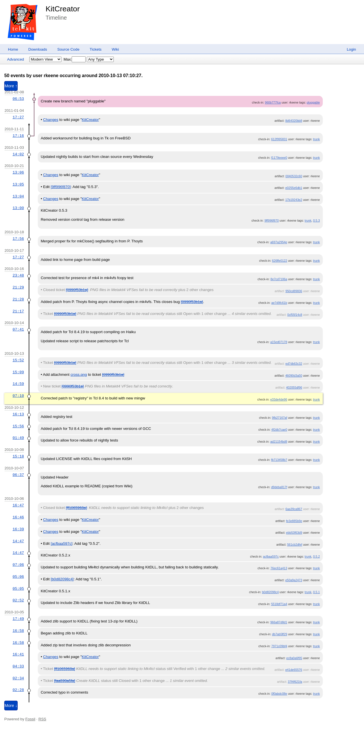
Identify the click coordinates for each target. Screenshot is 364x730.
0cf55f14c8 (294, 314)
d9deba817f (279, 487)
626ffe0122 (279, 260)
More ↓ (11, 705)
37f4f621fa (295, 681)
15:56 (18, 426)
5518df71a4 (279, 604)
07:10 (18, 395)
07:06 (18, 564)
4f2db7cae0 (279, 429)
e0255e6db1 (293, 187)
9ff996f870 (271, 220)
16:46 (18, 517)
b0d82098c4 (270, 592)
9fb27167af (279, 417)
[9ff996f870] (61, 187)
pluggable (313, 102)
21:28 (18, 299)
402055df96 (294, 387)
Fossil (30, 719)
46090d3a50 (293, 375)
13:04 (18, 196)
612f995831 (279, 139)
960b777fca (273, 102)
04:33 (18, 666)
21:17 (18, 311)
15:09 (18, 372)
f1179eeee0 (279, 157)
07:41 (18, 329)
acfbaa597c (271, 556)
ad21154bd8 (278, 441)
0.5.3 (316, 220)
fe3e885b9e (294, 521)
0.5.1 (316, 592)
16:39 (18, 529)
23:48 (18, 275)
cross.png (79, 374)
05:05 (18, 588)
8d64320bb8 (293, 120)
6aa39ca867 (294, 509)
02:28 (18, 689)
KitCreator (63, 9)
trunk (316, 139)
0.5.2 (316, 556)
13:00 (18, 208)
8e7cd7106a (278, 279)
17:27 (18, 117)
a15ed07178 (278, 342)
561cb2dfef (294, 544)
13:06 (18, 172)
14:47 (18, 541)
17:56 (18, 238)
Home (13, 49)
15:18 (18, 456)
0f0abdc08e (279, 693)
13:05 (18, 184)
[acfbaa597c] (61, 543)
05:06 (18, 576)
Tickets (96, 49)
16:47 (18, 505)
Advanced (15, 59)
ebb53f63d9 (294, 532)
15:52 (18, 360)
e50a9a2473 (293, 580)
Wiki (115, 49)
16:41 (18, 654)
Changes (50, 119)
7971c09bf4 (279, 646)
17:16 (18, 135)
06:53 (18, 98)
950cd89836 (294, 291)
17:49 (18, 618)
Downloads (37, 49)
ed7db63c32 (294, 363)
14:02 (18, 154)
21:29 (18, 287)
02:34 (18, 678)
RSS (42, 719)
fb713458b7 (279, 459)
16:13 (18, 414)
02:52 (18, 600)
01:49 (18, 437)
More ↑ (11, 86)
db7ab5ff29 (279, 634)
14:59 (18, 383)
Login (351, 49)
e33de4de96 (278, 399)
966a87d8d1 (278, 622)
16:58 (18, 630)
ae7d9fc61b (279, 302)
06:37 (18, 474)
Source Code (68, 49)
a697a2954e (278, 242)
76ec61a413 (278, 568)
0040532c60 (294, 176)
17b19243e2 (293, 199)
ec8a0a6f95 (294, 658)
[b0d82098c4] (62, 579)
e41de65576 (293, 669)
